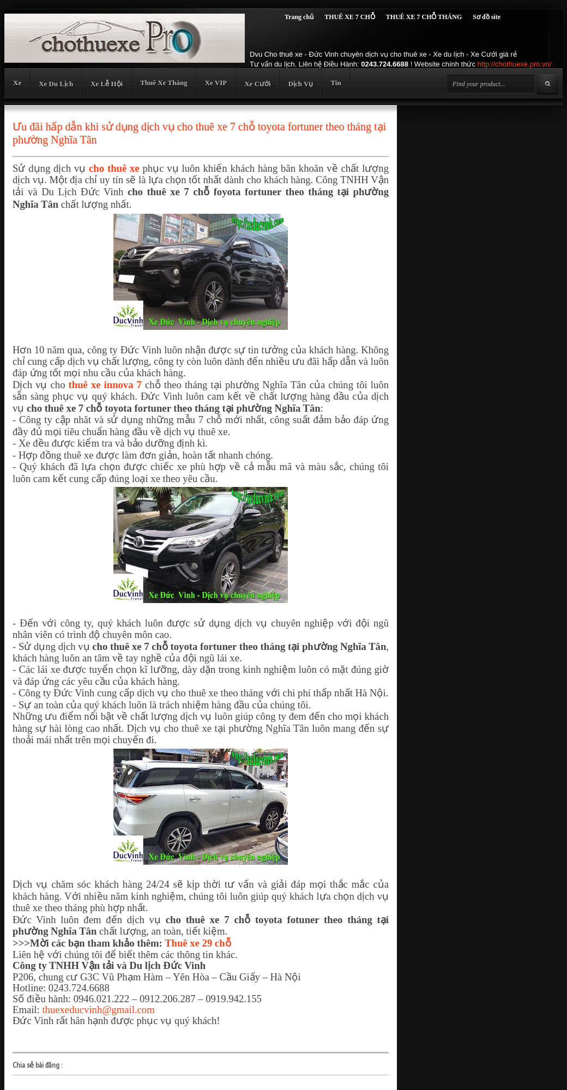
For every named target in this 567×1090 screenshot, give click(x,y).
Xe (17, 83)
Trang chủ (299, 17)
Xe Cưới (257, 84)
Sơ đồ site (486, 17)
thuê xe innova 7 (105, 384)
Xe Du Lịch (56, 84)
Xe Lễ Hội (107, 84)
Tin (335, 83)
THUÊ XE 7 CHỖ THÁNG (424, 17)
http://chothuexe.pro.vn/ (515, 64)
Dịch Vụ (300, 84)
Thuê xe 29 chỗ (198, 943)
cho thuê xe (114, 168)
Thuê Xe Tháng (163, 83)
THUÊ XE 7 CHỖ (349, 17)
